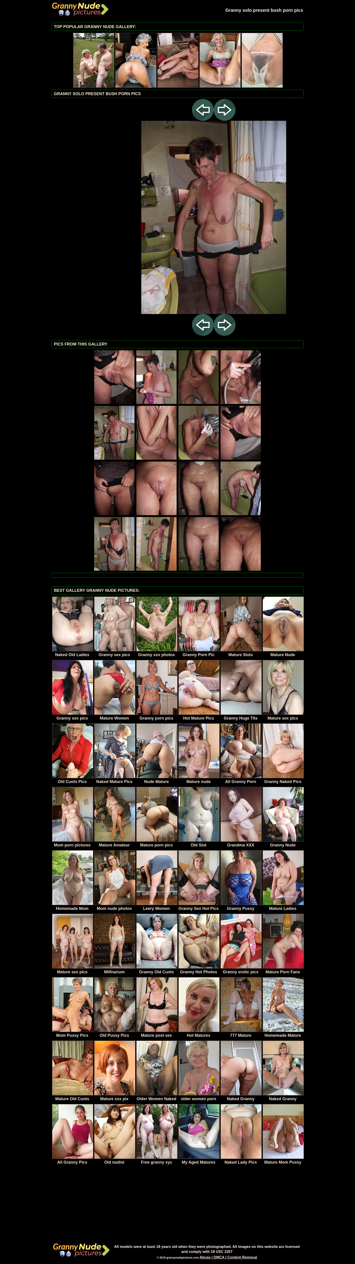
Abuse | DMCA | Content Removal (228, 1257)
